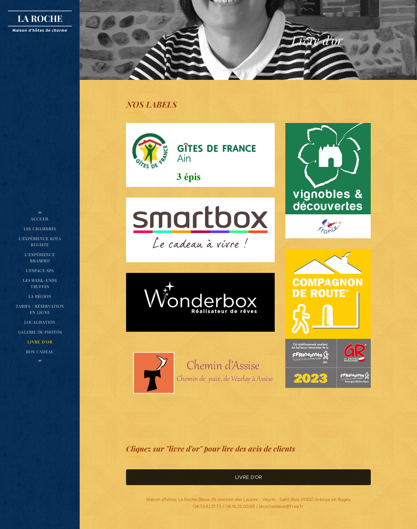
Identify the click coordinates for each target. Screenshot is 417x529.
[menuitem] (40, 219)
